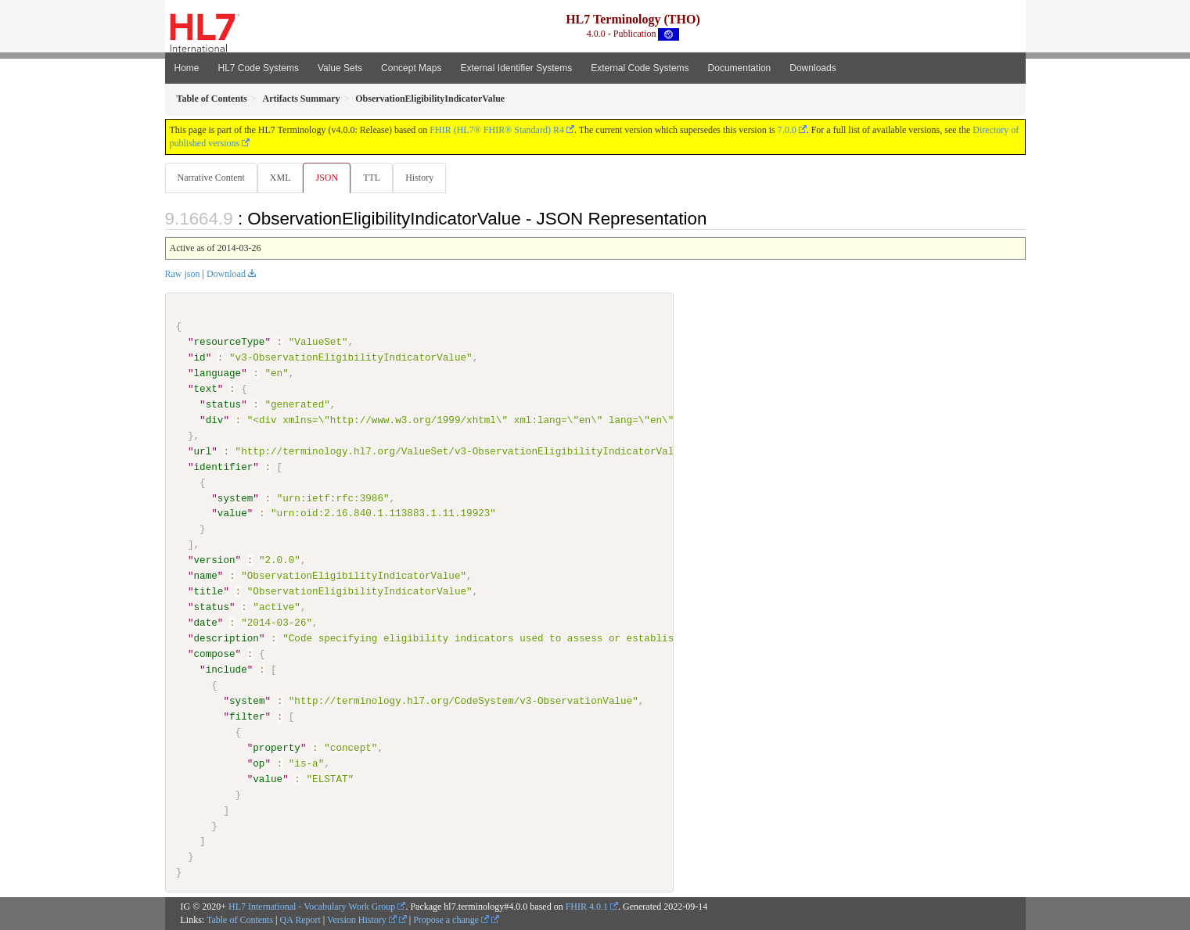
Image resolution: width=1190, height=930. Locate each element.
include (226, 670)
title (209, 592)
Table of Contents (240, 919)
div (215, 421)
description (226, 639)
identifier (223, 467)
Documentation (739, 68)
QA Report (300, 919)
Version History (362, 919)
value (232, 514)
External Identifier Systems (516, 68)
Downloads (812, 68)
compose (214, 655)
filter (246, 716)
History (426, 177)
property (276, 748)
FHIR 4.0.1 (587, 907)
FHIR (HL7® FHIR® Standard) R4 (497, 129)
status (223, 405)
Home (187, 68)
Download (226, 274)
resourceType (229, 343)
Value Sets (340, 68)
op (258, 763)
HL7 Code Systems (258, 68)
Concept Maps (411, 68)
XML (282, 177)
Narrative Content (211, 177)
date (206, 623)
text (206, 389)
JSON (329, 177)
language (218, 374)
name (206, 576)
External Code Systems (639, 68)
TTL (376, 177)
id (200, 358)
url (203, 452)
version (214, 561)
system (235, 498)
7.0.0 (787, 129)
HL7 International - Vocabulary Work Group (311, 907)
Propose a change (451, 919)
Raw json (182, 274)
